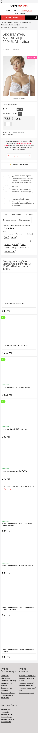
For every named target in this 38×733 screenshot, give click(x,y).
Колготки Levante (6, 714)
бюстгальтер (9, 234)
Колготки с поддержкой (26, 693)
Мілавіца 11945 (10, 251)
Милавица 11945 (23, 248)
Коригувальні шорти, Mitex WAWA (14, 471)
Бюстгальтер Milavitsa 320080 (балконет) (17, 565)
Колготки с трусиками (26, 685)
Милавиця (19, 234)
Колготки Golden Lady (8, 719)
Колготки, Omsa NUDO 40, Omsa (14, 429)
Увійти (16, 13)
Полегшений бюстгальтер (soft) (20, 225)
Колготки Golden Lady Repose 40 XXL (16, 387)
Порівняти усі (8, 489)
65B (20, 114)
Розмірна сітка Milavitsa (20, 165)
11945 (23, 244)
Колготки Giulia (6, 722)
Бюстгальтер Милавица (8, 680)
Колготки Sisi (5, 712)
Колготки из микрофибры (27, 676)
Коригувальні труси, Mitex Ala (13, 303)
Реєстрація (22, 13)
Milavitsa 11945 (10, 248)
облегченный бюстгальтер (13, 241)
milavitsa (29, 234)
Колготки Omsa (6, 709)
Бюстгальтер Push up (8, 693)
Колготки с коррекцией (26, 683)
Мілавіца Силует (9, 228)
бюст (6, 237)
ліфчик (27, 241)
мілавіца (7, 244)
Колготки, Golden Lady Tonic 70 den (15, 345)
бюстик (13, 237)
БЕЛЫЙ (19, 109)
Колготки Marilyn (6, 717)
